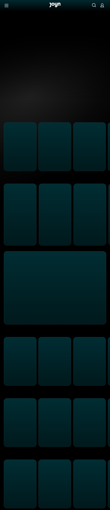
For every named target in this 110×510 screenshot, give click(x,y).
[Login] (102, 5)
